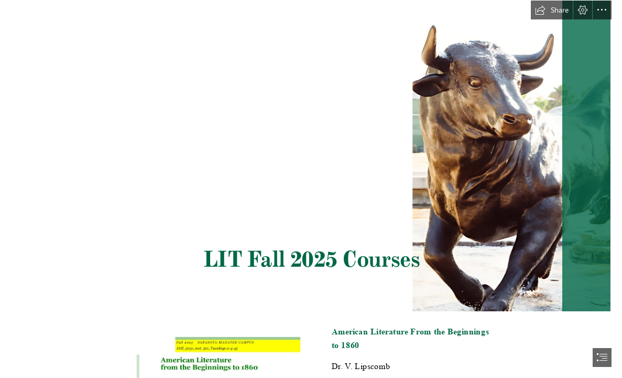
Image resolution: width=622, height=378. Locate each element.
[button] (552, 10)
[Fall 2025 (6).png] (311, 156)
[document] (311, 189)
